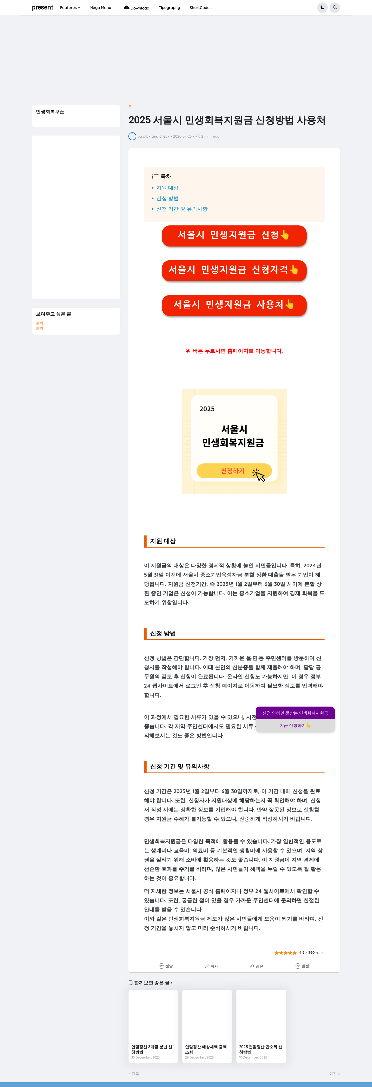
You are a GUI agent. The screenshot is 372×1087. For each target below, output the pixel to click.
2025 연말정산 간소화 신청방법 (260, 1050)
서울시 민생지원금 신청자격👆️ (234, 270)
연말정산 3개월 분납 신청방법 (151, 1050)
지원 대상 (167, 187)
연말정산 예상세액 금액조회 (206, 1050)
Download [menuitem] (136, 7)
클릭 (39, 323)
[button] (322, 7)
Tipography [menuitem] (169, 7)
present (42, 7)
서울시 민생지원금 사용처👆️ (234, 304)
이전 (333, 1073)
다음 (135, 1073)
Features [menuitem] (68, 7)
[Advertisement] (186, 62)
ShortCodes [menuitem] (200, 7)
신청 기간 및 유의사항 (182, 208)
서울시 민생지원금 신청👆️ (234, 235)
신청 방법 (167, 198)
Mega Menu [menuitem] (100, 7)
